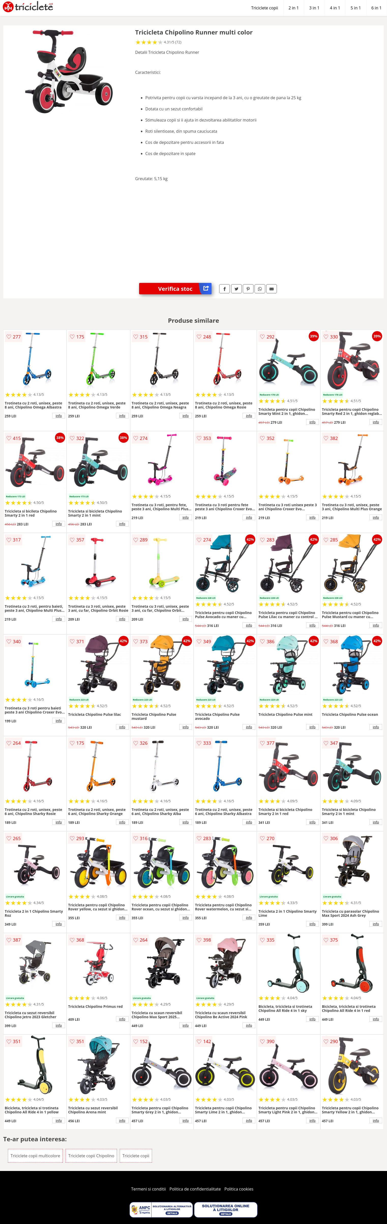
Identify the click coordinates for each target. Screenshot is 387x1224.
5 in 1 (356, 8)
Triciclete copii (264, 8)
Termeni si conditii (148, 1189)
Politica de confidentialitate (195, 1189)
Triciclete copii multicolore (35, 1156)
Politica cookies (239, 1189)
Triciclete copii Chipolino (91, 1156)
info (59, 415)
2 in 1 (294, 8)
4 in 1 (335, 8)
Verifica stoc (185, 288)
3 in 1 (314, 8)
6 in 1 (376, 8)
